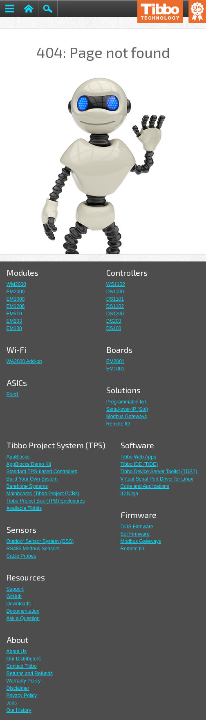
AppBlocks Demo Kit (29, 464)
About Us (17, 651)
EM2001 (115, 361)
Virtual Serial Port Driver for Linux (157, 479)
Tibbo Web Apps (138, 457)
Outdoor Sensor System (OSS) (40, 541)
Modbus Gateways (126, 416)
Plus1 (13, 394)
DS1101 (115, 299)
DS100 (113, 328)
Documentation (23, 611)
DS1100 (115, 292)
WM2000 (16, 284)
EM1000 (16, 299)
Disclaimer (18, 688)
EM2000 (16, 292)
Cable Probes (21, 556)
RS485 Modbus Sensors (33, 549)
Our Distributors (24, 659)
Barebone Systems (27, 486)
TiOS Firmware (137, 526)
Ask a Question (23, 618)
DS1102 (115, 306)
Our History (19, 710)
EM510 (14, 314)
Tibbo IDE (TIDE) (139, 464)
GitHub (14, 596)
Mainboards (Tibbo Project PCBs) (43, 493)
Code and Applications (145, 486)
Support (15, 589)
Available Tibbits (24, 508)
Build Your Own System (32, 479)
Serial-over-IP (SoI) (127, 409)
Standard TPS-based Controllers (42, 471)
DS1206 (115, 314)
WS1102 (115, 284)
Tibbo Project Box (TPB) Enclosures (46, 501)
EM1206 (16, 306)
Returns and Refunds (30, 673)
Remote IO (118, 424)
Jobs (12, 703)
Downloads (19, 604)
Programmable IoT (126, 402)
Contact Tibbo (22, 666)
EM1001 (115, 369)
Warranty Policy (24, 681)
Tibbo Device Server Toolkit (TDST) (159, 471)
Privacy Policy (22, 695)
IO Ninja (129, 493)
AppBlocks (18, 457)
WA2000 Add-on (24, 361)
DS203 (113, 321)
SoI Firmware (135, 534)
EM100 (14, 328)
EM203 (14, 321)
